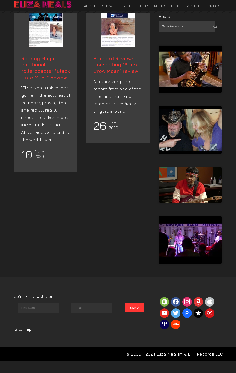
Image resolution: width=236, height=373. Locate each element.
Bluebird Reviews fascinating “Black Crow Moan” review (115, 93)
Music (159, 6)
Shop (143, 6)
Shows (108, 6)
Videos (193, 6)
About (90, 6)
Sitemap (23, 329)
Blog (175, 6)
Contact (213, 6)
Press (126, 6)
